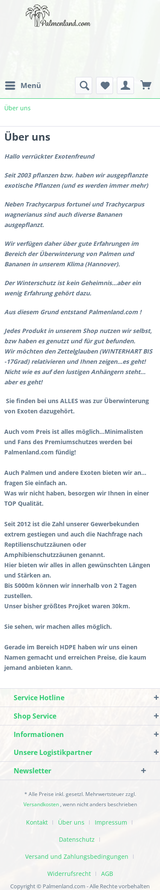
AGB (107, 873)
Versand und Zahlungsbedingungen (76, 856)
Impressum (111, 822)
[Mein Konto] (125, 85)
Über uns (71, 822)
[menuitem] (22, 85)
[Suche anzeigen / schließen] (83, 85)
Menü (23, 84)
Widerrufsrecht (69, 873)
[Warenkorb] (146, 85)
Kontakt (37, 822)
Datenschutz (77, 839)
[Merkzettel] (104, 85)
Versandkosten (41, 804)
